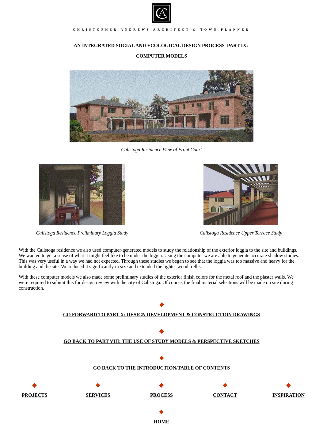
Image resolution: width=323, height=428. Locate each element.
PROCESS (161, 395)
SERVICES (98, 395)
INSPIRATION (288, 395)
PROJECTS (35, 395)
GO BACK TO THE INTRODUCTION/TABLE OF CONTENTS (161, 367)
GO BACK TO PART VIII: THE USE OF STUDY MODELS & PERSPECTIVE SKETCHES (161, 341)
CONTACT (225, 395)
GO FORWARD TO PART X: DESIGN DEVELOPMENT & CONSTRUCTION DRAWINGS (161, 314)
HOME (161, 421)
